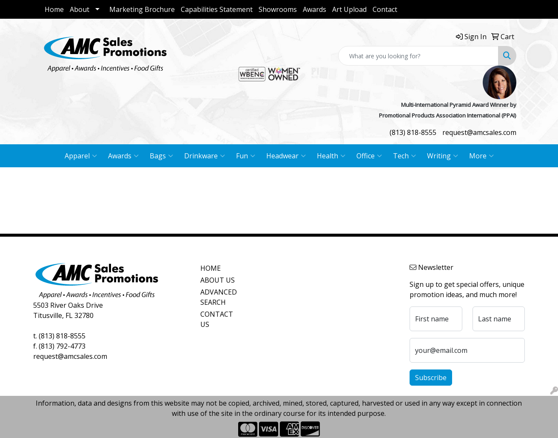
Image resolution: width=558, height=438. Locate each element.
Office (369, 156)
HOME (210, 268)
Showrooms (278, 9)
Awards (314, 9)
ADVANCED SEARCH (218, 297)
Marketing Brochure (142, 9)
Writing (442, 156)
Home (54, 9)
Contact (385, 9)
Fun (245, 156)
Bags (161, 156)
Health (331, 156)
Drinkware (204, 156)
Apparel (81, 156)
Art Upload (349, 9)
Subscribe (431, 377)
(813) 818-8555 (413, 132)
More (481, 156)
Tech (404, 156)
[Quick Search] (418, 56)
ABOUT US (217, 280)
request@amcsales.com (479, 132)
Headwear (286, 156)
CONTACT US (216, 319)
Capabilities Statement (217, 9)
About (79, 9)
